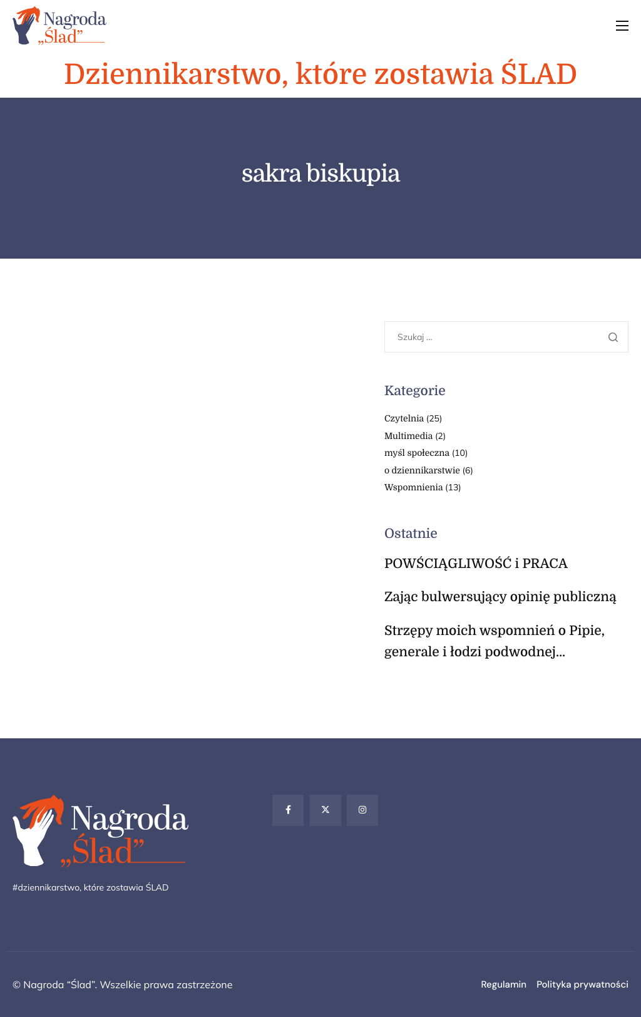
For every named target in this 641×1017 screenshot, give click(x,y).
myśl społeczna (416, 453)
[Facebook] (288, 810)
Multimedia (408, 436)
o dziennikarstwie (422, 471)
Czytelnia (404, 419)
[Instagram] (362, 810)
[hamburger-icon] (622, 26)
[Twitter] (325, 810)
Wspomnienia (413, 488)
